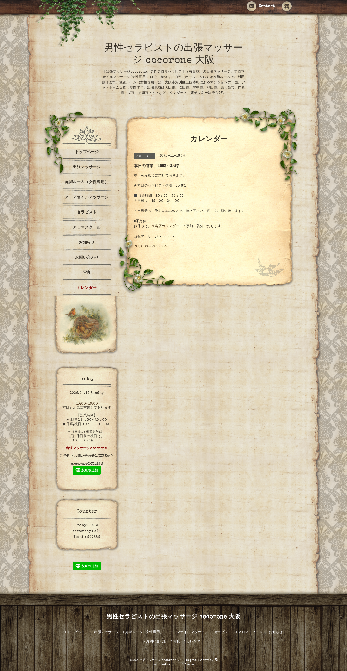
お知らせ (87, 243)
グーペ (176, 664)
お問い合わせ (87, 258)
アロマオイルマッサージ (87, 198)
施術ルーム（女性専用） (87, 182)
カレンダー (87, 288)
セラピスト (87, 213)
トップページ (87, 152)
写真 (87, 273)
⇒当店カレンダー (165, 226)
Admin (189, 664)
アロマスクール (87, 228)
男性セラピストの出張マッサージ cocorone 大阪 (173, 617)
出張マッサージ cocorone (159, 660)
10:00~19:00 (87, 403)
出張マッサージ (87, 167)
